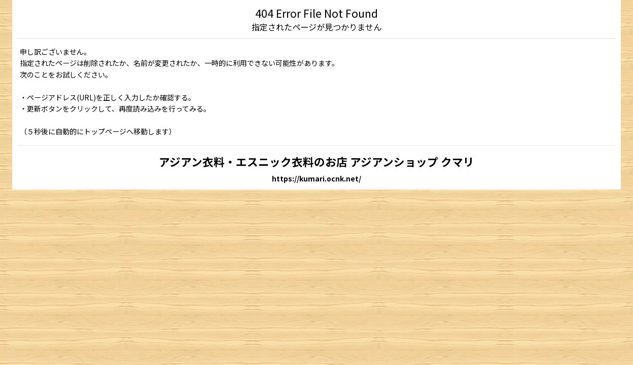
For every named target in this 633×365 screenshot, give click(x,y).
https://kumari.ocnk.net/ (316, 178)
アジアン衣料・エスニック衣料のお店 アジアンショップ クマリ (316, 161)
